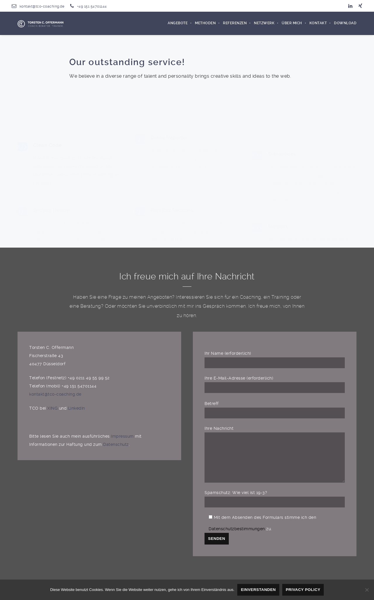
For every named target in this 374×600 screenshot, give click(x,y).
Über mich (292, 23)
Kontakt (318, 23)
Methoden (205, 23)
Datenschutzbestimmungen (237, 537)
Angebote (178, 23)
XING (52, 408)
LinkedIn (76, 408)
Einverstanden (258, 589)
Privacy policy (303, 589)
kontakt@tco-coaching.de (42, 6)
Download (345, 23)
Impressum (123, 436)
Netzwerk (264, 23)
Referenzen (235, 23)
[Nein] (367, 590)
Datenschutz (116, 444)
